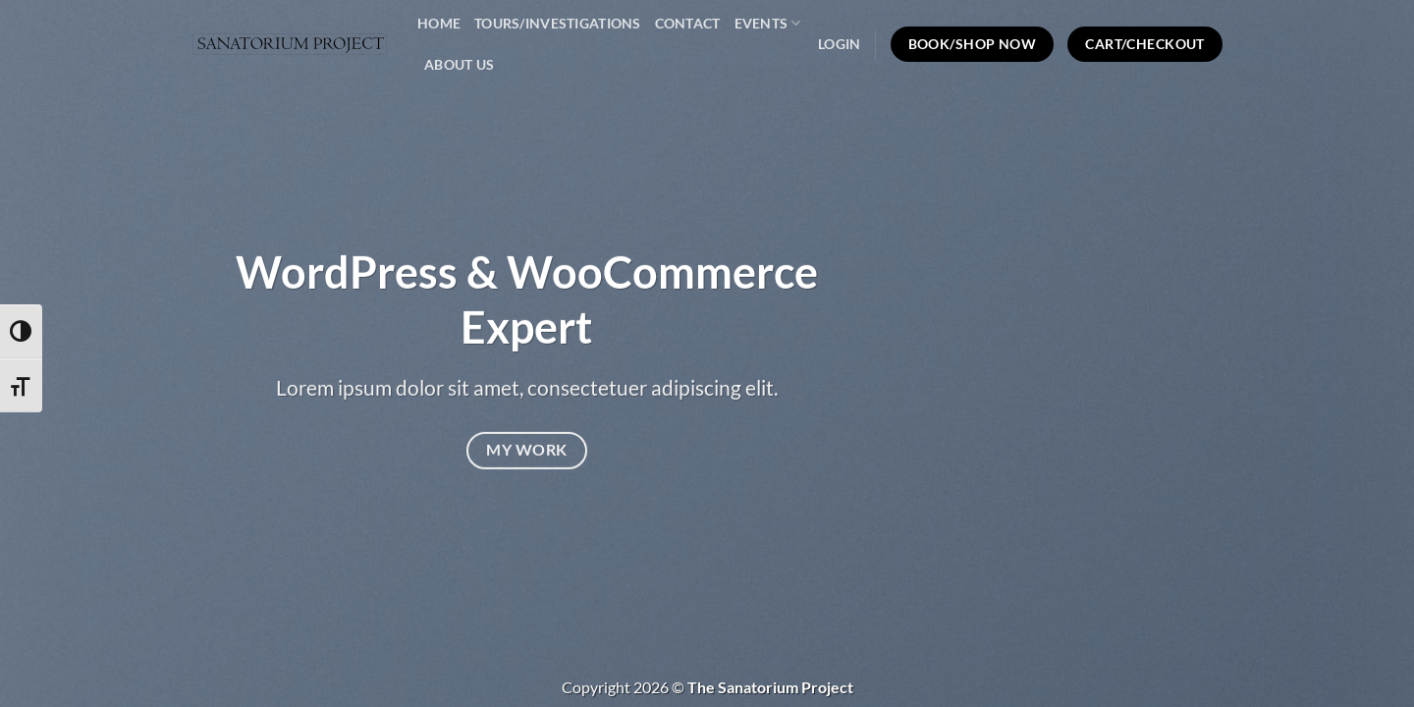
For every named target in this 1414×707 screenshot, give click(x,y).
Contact (688, 23)
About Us (459, 64)
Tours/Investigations (557, 23)
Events (767, 23)
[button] (839, 44)
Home (439, 23)
